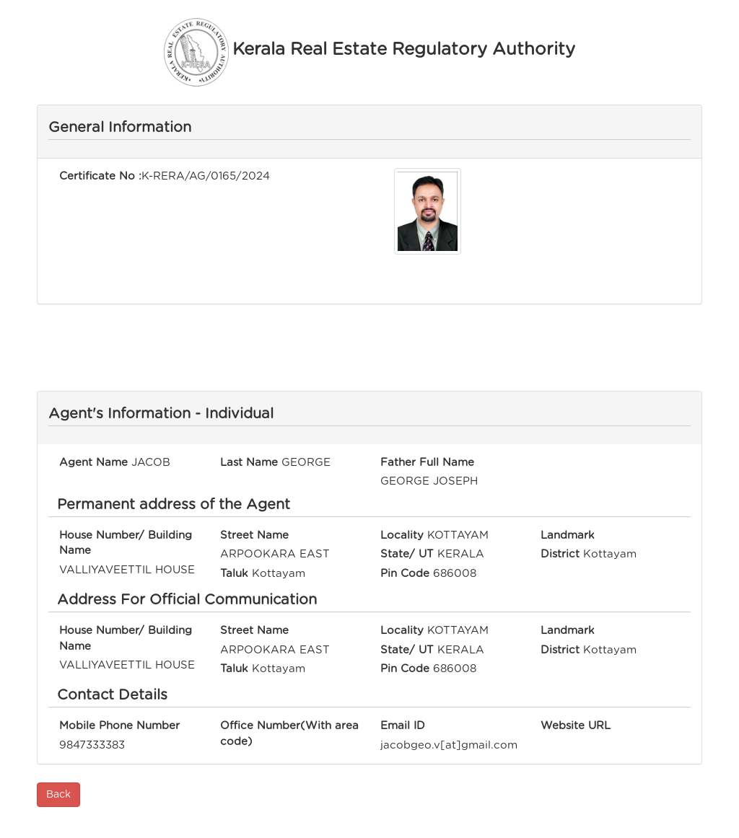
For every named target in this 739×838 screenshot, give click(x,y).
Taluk (234, 573)
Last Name (249, 462)
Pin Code (404, 573)
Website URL (576, 725)
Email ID (402, 725)
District (560, 554)
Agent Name (93, 462)
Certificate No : (100, 176)
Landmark (568, 535)
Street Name (254, 535)
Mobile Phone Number (119, 725)
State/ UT (407, 554)
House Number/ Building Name (125, 543)
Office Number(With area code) (289, 733)
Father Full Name (427, 462)
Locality (402, 535)
